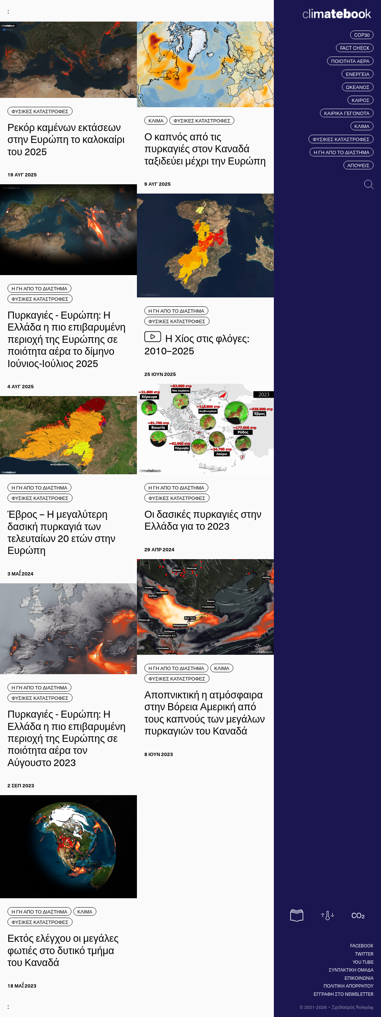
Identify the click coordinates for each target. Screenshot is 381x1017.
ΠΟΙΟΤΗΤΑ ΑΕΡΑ (350, 60)
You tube (363, 962)
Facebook (362, 945)
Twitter (364, 953)
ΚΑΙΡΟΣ (360, 99)
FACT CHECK (354, 47)
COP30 (361, 34)
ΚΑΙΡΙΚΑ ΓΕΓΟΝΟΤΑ (346, 113)
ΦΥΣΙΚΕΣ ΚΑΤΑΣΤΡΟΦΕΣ (341, 139)
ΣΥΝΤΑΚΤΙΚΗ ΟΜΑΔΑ (351, 969)
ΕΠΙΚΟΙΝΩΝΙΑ (359, 978)
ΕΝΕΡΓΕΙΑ (357, 73)
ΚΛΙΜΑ (362, 126)
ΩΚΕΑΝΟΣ (357, 86)
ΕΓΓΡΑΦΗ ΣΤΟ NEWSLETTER (344, 994)
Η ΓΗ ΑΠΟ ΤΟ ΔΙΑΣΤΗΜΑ (341, 152)
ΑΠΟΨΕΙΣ (358, 165)
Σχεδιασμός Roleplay (353, 1007)
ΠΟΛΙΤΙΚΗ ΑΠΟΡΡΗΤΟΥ (349, 985)
